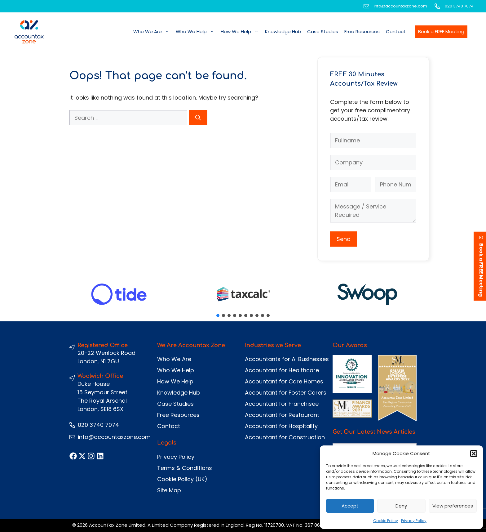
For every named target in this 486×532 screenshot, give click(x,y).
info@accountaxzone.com (400, 6)
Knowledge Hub (283, 31)
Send (344, 239)
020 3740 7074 (459, 6)
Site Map (169, 490)
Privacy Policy (413, 520)
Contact (396, 31)
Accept (350, 506)
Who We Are (153, 31)
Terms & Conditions (184, 468)
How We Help (241, 31)
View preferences (452, 506)
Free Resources (362, 31)
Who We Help (197, 31)
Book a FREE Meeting (441, 31)
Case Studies (322, 31)
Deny (401, 506)
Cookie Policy (385, 520)
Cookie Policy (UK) (182, 479)
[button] (474, 453)
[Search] (198, 117)
